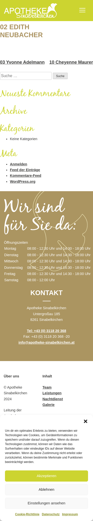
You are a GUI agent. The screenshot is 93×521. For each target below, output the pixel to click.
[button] (85, 421)
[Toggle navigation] (82, 10)
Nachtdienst (52, 399)
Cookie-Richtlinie (27, 514)
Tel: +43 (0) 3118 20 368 (46, 331)
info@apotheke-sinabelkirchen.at (47, 342)
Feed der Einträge (25, 170)
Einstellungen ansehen (46, 503)
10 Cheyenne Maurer (71, 62)
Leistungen (52, 393)
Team (47, 387)
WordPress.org (22, 182)
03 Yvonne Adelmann (22, 62)
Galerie (48, 405)
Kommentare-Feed (25, 176)
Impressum (70, 514)
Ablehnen (46, 489)
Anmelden (18, 164)
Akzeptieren (46, 476)
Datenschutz (51, 514)
